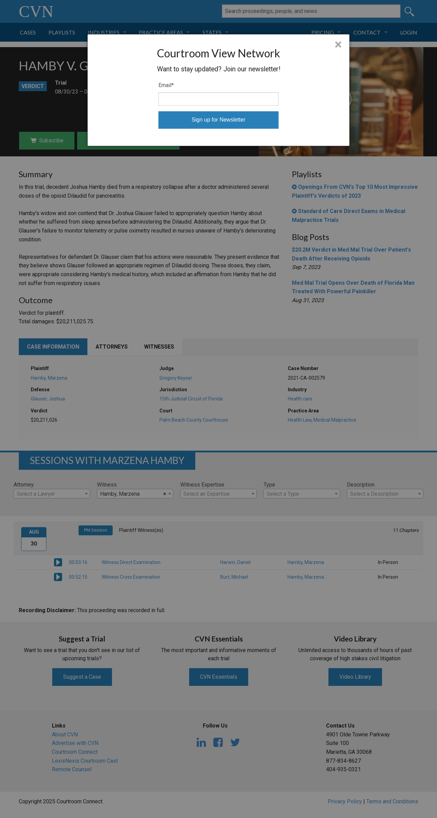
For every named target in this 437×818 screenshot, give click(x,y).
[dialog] (218, 90)
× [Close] (338, 45)
